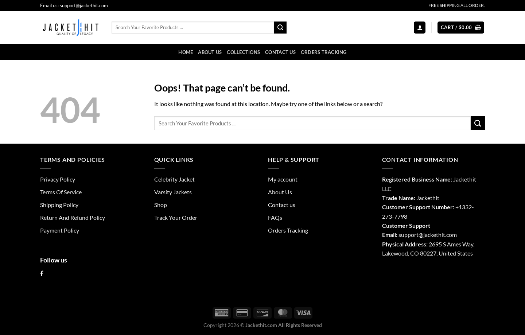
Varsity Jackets (173, 191)
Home (185, 52)
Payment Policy (59, 230)
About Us (210, 52)
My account (283, 179)
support (408, 234)
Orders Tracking (324, 52)
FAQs (275, 217)
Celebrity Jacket (174, 179)
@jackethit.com (438, 234)
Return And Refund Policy (72, 217)
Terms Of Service (61, 191)
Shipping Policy (59, 204)
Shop (160, 204)
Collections (243, 52)
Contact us (280, 52)
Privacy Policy (57, 179)
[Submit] (280, 28)
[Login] (419, 27)
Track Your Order (175, 217)
